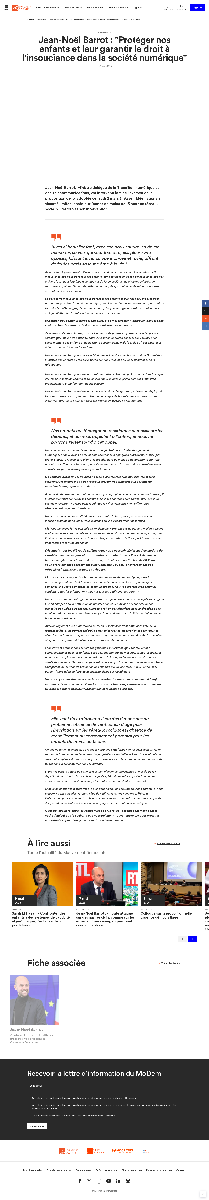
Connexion (168, 7)
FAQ (98, 1170)
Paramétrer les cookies (159, 1170)
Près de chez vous (118, 7)
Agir (198, 7)
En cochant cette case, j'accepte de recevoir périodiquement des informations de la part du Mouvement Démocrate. (84, 1098)
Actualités (41, 19)
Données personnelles (59, 1170)
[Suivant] (192, 939)
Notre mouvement (47, 7)
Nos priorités (73, 7)
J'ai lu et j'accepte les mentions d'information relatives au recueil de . (75, 1115)
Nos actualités (95, 7)
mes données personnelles (105, 1115)
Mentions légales (32, 1170)
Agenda (138, 7)
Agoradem (111, 1170)
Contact (181, 1170)
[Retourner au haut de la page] (203, 1194)
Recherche (181, 7)
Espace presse (83, 1170)
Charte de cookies (131, 1170)
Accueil (30, 19)
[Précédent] (182, 939)
